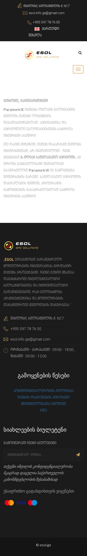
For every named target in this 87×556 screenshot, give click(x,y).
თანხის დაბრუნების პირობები (43, 397)
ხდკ (43, 410)
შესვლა (35, 35)
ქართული (47, 29)
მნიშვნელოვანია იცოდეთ (43, 404)
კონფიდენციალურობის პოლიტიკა (43, 391)
